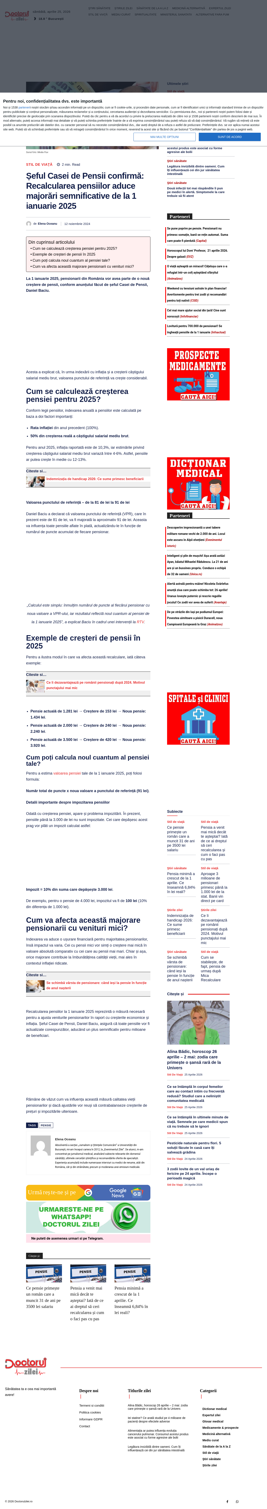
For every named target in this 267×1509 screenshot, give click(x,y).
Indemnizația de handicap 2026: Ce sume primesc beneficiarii (95, 479)
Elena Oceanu (47, 223)
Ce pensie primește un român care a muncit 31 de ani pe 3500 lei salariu (181, 838)
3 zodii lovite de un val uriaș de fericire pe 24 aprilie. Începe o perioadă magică (193, 1173)
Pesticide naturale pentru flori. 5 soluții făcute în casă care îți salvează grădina (194, 1147)
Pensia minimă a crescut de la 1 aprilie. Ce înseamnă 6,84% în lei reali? (131, 1300)
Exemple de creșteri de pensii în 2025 (64, 254)
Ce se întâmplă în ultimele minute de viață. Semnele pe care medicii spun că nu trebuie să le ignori (197, 1121)
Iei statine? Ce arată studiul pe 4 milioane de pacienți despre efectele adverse (156, 1419)
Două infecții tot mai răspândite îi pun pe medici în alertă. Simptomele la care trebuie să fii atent (196, 192)
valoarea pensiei (67, 773)
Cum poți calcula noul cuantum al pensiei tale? (71, 260)
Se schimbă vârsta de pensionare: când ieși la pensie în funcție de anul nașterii (180, 968)
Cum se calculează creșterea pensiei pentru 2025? (75, 248)
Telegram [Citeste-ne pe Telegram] (95, 1238)
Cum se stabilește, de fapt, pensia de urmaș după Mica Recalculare (213, 968)
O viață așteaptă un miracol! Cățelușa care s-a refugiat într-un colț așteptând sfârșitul (197, 272)
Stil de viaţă (39, 164)
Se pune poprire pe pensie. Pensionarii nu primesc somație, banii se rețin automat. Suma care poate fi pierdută (197, 234)
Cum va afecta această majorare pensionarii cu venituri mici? (83, 266)
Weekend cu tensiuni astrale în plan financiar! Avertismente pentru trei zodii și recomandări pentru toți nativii (197, 294)
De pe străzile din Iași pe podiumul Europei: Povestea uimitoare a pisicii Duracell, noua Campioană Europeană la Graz (195, 618)
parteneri (24, 107)
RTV (140, 622)
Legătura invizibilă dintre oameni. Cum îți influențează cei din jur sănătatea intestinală (195, 170)
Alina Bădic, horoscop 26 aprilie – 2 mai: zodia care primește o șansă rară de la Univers (158, 1407)
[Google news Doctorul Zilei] (88, 1199)
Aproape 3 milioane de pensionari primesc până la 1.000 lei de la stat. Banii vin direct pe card (214, 887)
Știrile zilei (175, 909)
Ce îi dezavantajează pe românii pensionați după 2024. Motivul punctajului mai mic (214, 929)
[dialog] (133, 119)
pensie (46, 1125)
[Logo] (26, 1366)
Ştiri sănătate (177, 160)
